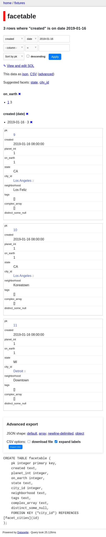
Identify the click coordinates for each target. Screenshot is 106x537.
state (34, 82)
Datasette (23, 532)
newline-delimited (61, 433)
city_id (44, 82)
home (7, 3)
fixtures (19, 3)
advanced (46, 74)
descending (36, 56)
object (79, 433)
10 (15, 230)
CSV (33, 74)
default (32, 433)
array (42, 433)
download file (40, 442)
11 (15, 325)
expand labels (68, 442)
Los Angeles (22, 180)
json (25, 74)
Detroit (18, 371)
